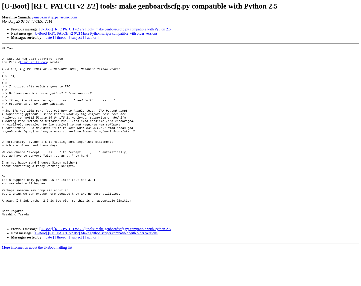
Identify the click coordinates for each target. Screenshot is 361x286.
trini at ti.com (33, 65)
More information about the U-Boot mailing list (37, 282)
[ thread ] (61, 37)
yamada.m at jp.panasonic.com (54, 17)
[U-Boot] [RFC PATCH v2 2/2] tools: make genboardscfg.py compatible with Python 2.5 (105, 29)
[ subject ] (76, 37)
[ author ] (92, 37)
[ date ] (49, 37)
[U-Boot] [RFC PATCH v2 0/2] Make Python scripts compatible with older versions (96, 33)
